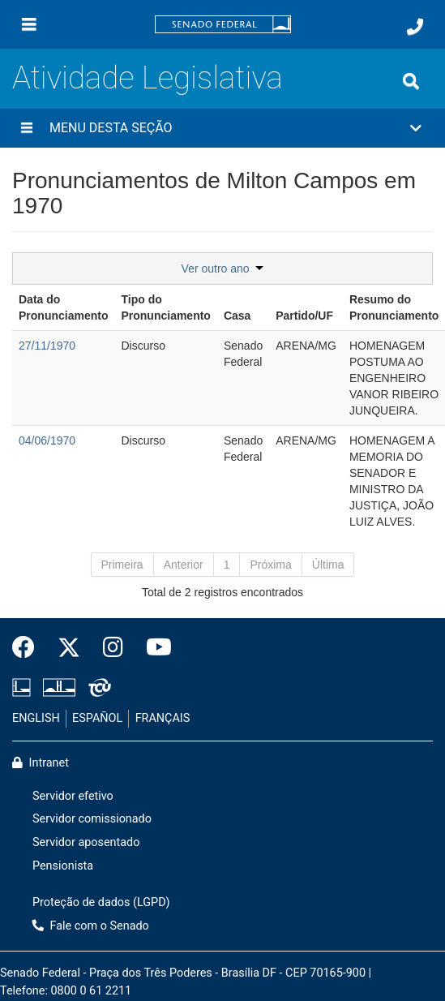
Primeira (122, 564)
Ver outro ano (223, 268)
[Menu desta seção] (27, 128)
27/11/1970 (47, 345)
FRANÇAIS (162, 718)
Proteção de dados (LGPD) (101, 902)
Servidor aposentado (85, 842)
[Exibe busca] (411, 81)
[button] (222, 128)
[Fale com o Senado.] (415, 26)
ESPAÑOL (97, 718)
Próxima (270, 564)
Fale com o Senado (90, 926)
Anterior (183, 564)
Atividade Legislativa (147, 77)
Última (328, 564)
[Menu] (29, 24)
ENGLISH (36, 718)
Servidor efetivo (72, 796)
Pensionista (62, 866)
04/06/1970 (47, 440)
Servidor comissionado (92, 819)
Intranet (40, 763)
